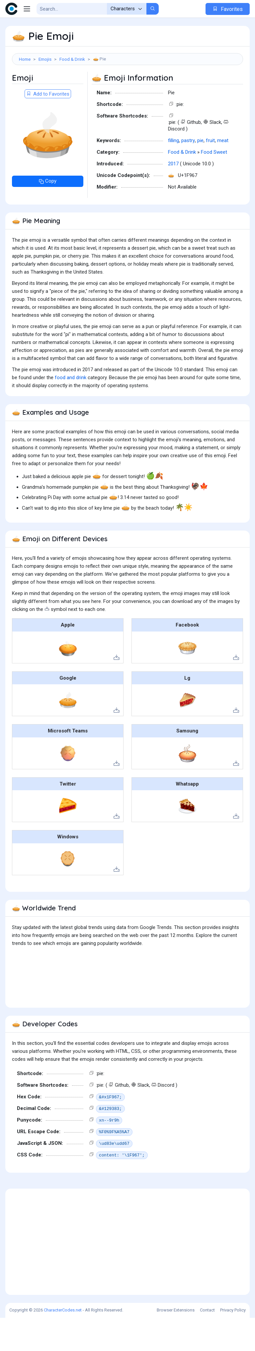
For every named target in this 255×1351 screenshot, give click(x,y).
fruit (210, 174)
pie (200, 174)
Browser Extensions (176, 1343)
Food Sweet (214, 185)
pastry (188, 174)
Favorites (227, 9)
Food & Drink (72, 59)
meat (222, 174)
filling (173, 174)
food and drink (70, 411)
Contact (207, 1343)
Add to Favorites (47, 127)
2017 (173, 197)
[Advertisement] (127, 88)
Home (25, 59)
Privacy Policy (233, 1343)
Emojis (45, 59)
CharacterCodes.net (63, 1343)
